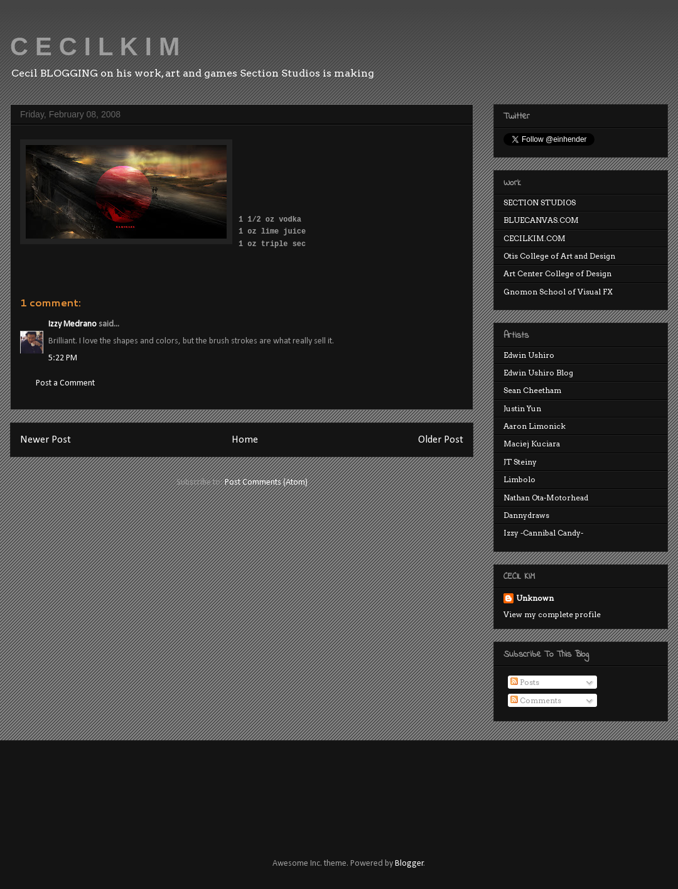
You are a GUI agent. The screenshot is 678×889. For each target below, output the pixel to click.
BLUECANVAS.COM (541, 220)
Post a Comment (65, 383)
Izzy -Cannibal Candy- (543, 532)
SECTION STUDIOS (539, 202)
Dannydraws (526, 515)
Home (245, 439)
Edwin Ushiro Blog (538, 372)
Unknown (535, 598)
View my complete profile (552, 614)
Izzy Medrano (72, 324)
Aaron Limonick (534, 426)
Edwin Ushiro (528, 355)
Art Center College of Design (557, 273)
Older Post (440, 439)
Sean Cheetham (532, 390)
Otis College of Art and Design (559, 256)
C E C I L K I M (95, 46)
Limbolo (519, 479)
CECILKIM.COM (534, 238)
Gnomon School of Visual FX (558, 291)
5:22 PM (62, 358)
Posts (524, 682)
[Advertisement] (247, 788)
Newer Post (45, 439)
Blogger (409, 863)
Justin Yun (522, 408)
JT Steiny (520, 461)
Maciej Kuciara (531, 443)
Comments (535, 700)
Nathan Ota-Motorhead (545, 497)
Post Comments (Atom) (266, 482)
